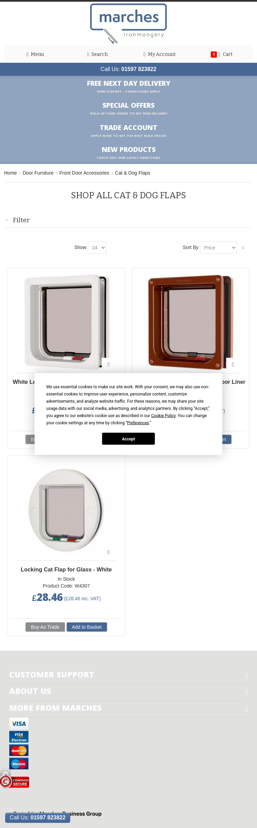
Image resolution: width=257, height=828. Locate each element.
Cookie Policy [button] (163, 415)
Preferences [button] (138, 423)
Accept (128, 438)
